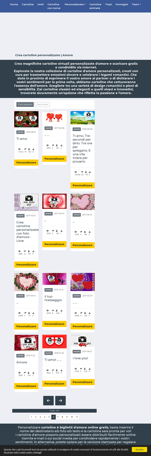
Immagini (122, 4)
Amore (20, 132)
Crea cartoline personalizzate (37, 55)
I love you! (80, 358)
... (45, 220)
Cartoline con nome (53, 6)
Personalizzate (74, 4)
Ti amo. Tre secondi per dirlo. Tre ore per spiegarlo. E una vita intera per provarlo (82, 148)
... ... (46, 135)
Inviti (40, 4)
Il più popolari (25, 104)
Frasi (108, 4)
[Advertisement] (75, 33)
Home (14, 4)
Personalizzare (26, 162)
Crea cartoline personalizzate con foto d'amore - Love (26, 232)
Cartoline (28, 4)
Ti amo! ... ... (52, 360)
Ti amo (21, 139)
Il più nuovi (42, 104)
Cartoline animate (95, 6)
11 (77, 417)
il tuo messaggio (53, 298)
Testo (135, 4)
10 (72, 417)
